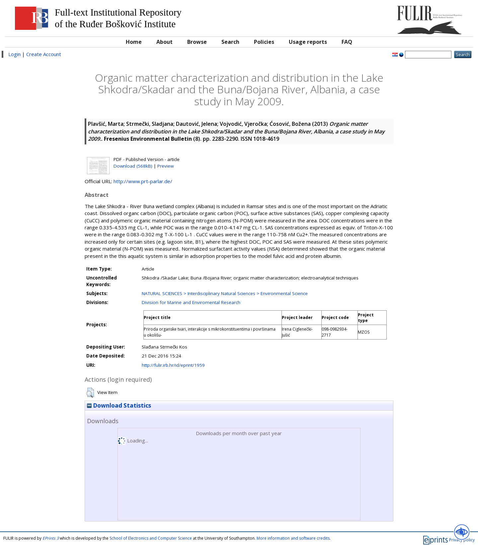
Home (134, 41)
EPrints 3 (50, 538)
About (164, 41)
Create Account (43, 54)
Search (230, 41)
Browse (197, 41)
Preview (165, 166)
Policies (264, 41)
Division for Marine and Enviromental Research (191, 302)
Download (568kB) (133, 166)
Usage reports (308, 41)
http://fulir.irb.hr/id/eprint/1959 (173, 365)
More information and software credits (293, 538)
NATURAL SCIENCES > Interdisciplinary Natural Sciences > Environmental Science (225, 293)
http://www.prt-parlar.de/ (143, 181)
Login (14, 54)
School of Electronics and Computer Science (151, 538)
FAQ (347, 41)
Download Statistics (119, 405)
